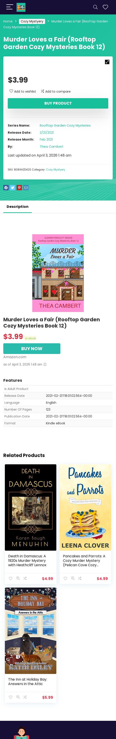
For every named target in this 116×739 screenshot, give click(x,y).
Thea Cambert (51, 146)
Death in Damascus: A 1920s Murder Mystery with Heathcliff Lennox (27, 560)
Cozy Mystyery (32, 21)
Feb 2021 (46, 139)
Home (8, 21)
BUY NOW (31, 349)
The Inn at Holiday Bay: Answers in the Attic (27, 681)
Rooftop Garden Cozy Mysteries (65, 125)
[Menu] (9, 7)
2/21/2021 (47, 132)
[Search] (95, 7)
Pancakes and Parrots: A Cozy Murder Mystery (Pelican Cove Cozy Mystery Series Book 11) (84, 562)
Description (18, 206)
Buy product (58, 103)
